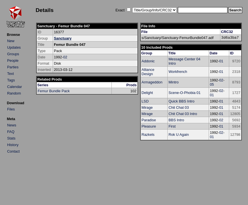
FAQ (11, 132)
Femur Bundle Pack (54, 91)
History (13, 145)
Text (10, 73)
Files (11, 109)
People (13, 60)
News (11, 125)
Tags (11, 80)
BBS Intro (176, 120)
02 (65, 57)
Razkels (148, 134)
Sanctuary (63, 38)
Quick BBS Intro (181, 101)
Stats (11, 138)
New (11, 41)
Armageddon (152, 82)
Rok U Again (178, 134)
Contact (13, 151)
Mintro (173, 82)
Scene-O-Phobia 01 (184, 93)
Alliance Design (148, 71)
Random (14, 93)
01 (221, 61)
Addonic (148, 61)
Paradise (149, 120)
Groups (13, 54)
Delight (147, 93)
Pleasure (149, 126)
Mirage (147, 107)
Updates (14, 47)
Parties (13, 67)
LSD (145, 101)
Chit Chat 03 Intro (182, 114)
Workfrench (177, 71)
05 (212, 84)
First (172, 126)
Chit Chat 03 (178, 107)
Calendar (14, 87)
